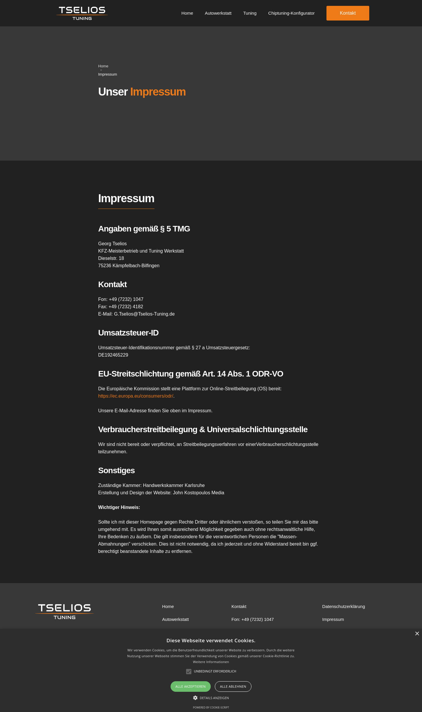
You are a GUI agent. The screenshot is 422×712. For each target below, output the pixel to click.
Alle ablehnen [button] (233, 686)
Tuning (249, 13)
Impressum (333, 619)
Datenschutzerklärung (343, 606)
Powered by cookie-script (211, 707)
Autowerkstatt (218, 13)
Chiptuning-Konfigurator (291, 13)
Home (187, 13)
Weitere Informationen (211, 662)
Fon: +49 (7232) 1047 (253, 619)
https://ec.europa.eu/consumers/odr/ (135, 396)
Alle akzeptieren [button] (191, 686)
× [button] (417, 634)
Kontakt (348, 13)
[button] (211, 698)
